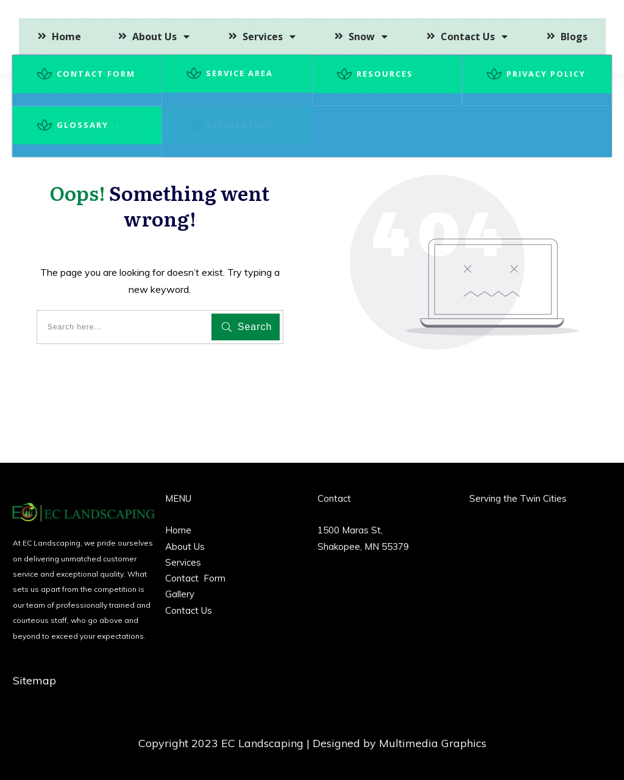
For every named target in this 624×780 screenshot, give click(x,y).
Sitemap (34, 680)
